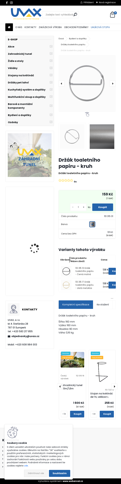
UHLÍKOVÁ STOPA (100, 27)
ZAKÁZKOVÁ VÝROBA (50, 27)
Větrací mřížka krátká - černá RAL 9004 (38, 282)
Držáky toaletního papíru (73, 44)
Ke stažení (103, 304)
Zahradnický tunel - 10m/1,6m (71, 387)
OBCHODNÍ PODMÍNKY (76, 27)
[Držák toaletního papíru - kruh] (87, 83)
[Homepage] (9, 27)
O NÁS (18, 27)
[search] (75, 14)
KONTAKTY (30, 27)
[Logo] (26, 14)
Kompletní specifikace (75, 304)
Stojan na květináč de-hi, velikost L (101, 395)
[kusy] (78, 207)
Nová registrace (107, 2)
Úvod (61, 38)
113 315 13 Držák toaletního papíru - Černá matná (84, 271)
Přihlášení (89, 2)
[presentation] (62, 84)
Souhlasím (60, 473)
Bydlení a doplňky (77, 38)
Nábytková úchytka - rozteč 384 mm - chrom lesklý (38, 252)
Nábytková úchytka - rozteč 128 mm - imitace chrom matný (38, 215)
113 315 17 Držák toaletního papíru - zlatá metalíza (84, 285)
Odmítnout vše (36, 473)
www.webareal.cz (73, 481)
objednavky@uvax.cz (25, 336)
